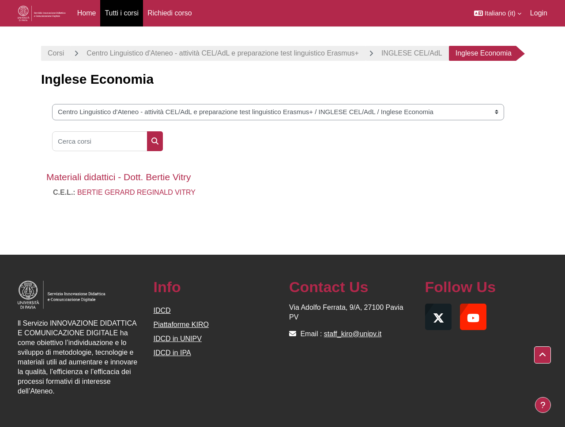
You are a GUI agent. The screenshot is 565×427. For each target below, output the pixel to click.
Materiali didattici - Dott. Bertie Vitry (118, 177)
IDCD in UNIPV (178, 338)
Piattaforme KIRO (181, 324)
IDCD (162, 310)
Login (538, 13)
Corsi (56, 53)
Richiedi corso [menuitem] (169, 13)
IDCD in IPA (172, 352)
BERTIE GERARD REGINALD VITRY (136, 192)
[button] (498, 13)
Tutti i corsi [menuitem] (122, 13)
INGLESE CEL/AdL (411, 53)
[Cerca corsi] (99, 141)
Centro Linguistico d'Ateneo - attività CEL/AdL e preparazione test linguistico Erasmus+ (223, 53)
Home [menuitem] (86, 13)
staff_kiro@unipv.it (352, 334)
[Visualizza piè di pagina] (543, 405)
